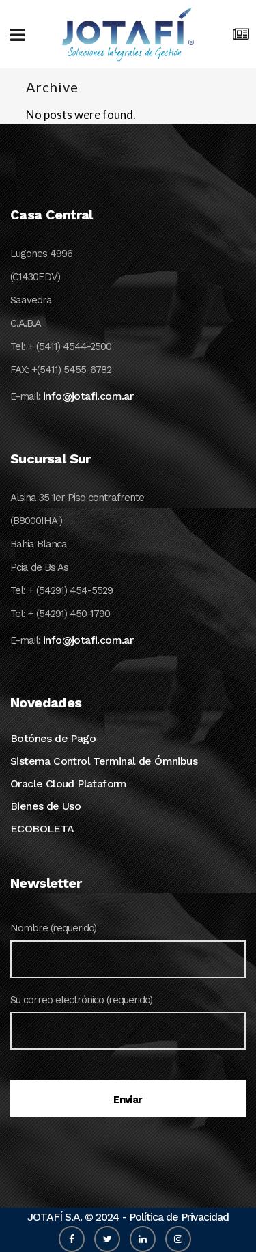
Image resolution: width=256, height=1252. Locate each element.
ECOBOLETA (42, 828)
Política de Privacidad (179, 1216)
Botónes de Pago (53, 738)
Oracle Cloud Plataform (68, 783)
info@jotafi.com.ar (88, 396)
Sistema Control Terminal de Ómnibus (103, 760)
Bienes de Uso (45, 806)
